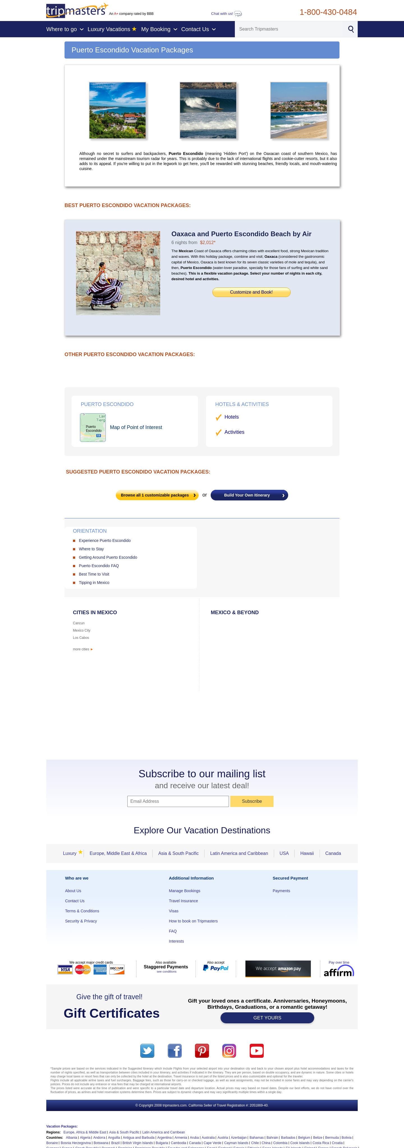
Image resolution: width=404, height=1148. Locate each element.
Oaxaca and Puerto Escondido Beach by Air (241, 234)
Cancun (78, 623)
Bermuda (332, 1138)
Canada (333, 853)
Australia (208, 1138)
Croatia (337, 1143)
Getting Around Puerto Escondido (108, 557)
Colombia (280, 1143)
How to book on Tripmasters (193, 921)
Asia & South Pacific (178, 853)
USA (284, 853)
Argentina (164, 1138)
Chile (255, 1143)
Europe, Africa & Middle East (84, 1132)
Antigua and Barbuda (139, 1138)
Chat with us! (226, 13)
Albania (71, 1138)
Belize (317, 1138)
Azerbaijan (239, 1138)
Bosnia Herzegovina (76, 1143)
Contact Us (74, 901)
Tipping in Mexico (94, 582)
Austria (222, 1138)
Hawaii (307, 853)
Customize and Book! (251, 292)
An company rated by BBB (131, 14)
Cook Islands (300, 1143)
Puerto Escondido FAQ (99, 565)
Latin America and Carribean (163, 1132)
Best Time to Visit (94, 574)
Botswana (101, 1143)
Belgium (304, 1138)
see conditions (166, 971)
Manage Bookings (184, 891)
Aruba (194, 1138)
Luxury (71, 853)
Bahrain (272, 1138)
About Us (73, 891)
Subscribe (252, 801)
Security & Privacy (81, 921)
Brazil (115, 1143)
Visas (173, 911)
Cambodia (178, 1143)
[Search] (289, 29)
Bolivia (347, 1138)
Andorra (99, 1138)
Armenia (181, 1138)
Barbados (288, 1138)
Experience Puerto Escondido (104, 540)
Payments (281, 891)
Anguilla (114, 1138)
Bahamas (256, 1138)
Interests (176, 941)
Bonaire (52, 1143)
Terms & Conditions (82, 911)
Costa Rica (321, 1143)
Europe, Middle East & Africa (118, 853)
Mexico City (81, 630)
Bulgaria (162, 1143)
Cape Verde (212, 1143)
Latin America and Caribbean (239, 853)
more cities (83, 649)
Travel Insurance (183, 901)
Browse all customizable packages (155, 495)
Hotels (231, 417)
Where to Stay (91, 549)
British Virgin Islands (138, 1143)
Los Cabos (81, 638)
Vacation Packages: (62, 1126)
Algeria (85, 1138)
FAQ (173, 931)
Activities (234, 432)
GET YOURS (267, 1018)
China (266, 1143)
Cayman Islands (236, 1143)
